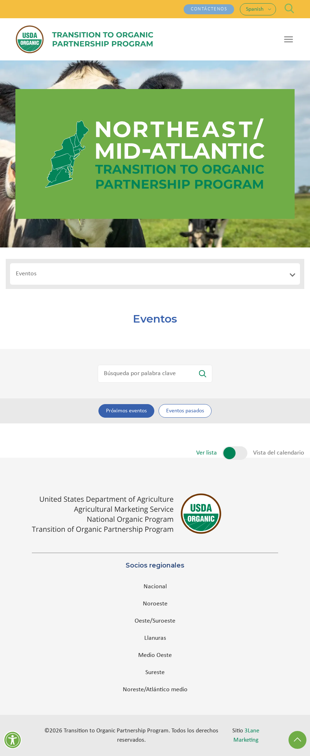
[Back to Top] (297, 740)
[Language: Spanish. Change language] (258, 9)
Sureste (155, 672)
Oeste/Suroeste (155, 621)
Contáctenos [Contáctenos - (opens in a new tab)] (209, 9)
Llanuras (155, 638)
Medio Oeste (155, 655)
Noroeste (155, 603)
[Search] (289, 8)
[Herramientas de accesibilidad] (12, 740)
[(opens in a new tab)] (155, 513)
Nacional (155, 586)
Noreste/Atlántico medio (155, 689)
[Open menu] (288, 39)
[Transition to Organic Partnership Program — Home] (84, 39)
